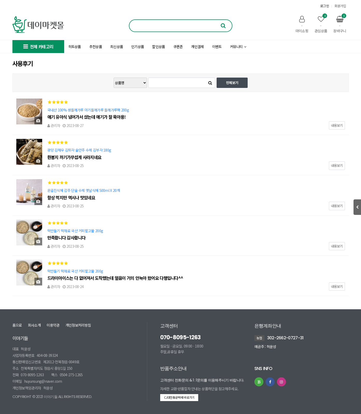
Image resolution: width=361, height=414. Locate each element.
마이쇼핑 (302, 24)
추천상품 (95, 46)
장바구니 (339, 24)
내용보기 (337, 125)
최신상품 (116, 46)
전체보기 (232, 82)
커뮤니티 (238, 46)
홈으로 (17, 325)
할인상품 (158, 46)
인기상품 (137, 46)
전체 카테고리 (38, 46)
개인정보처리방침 (78, 325)
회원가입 (340, 5)
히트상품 (74, 46)
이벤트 (217, 46)
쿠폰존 (178, 46)
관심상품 (320, 24)
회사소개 (34, 325)
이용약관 (53, 325)
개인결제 (197, 46)
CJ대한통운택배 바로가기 (179, 397)
